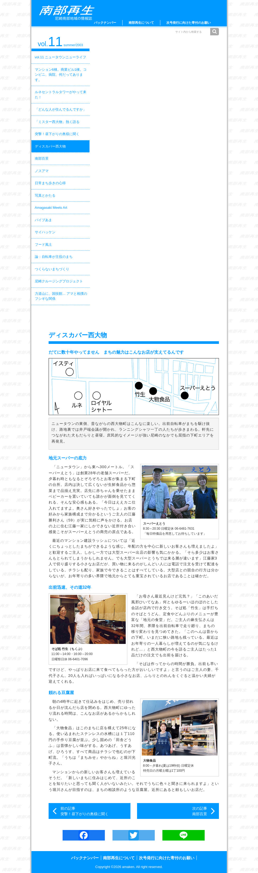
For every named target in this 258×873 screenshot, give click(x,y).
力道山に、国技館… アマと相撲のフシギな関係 (61, 296)
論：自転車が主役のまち (54, 257)
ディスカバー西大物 (50, 146)
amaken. (128, 867)
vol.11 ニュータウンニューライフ (60, 57)
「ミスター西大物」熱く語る (57, 122)
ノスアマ (42, 171)
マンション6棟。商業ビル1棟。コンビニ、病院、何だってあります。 (61, 75)
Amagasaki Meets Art (51, 208)
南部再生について (141, 23)
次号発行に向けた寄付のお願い (188, 23)
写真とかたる (45, 195)
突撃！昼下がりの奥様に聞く (57, 134)
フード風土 (43, 244)
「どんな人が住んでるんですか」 (60, 109)
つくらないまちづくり (52, 269)
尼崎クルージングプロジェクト (59, 281)
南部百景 (42, 158)
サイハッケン (45, 232)
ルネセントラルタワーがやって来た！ (60, 94)
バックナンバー (105, 23)
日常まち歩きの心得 (50, 183)
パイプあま (43, 220)
